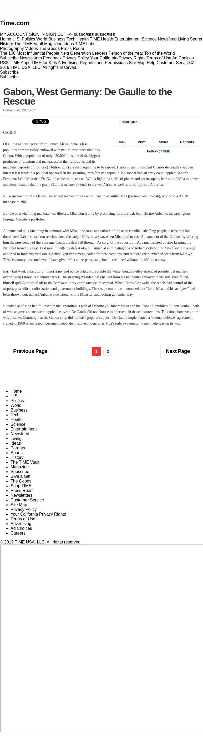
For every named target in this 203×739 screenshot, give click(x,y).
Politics (17, 406)
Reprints (184, 148)
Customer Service (173, 62)
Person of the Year (126, 53)
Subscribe (9, 58)
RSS (4, 62)
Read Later (131, 122)
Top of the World (159, 53)
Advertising (68, 62)
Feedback (52, 58)
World (16, 411)
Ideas (16, 449)
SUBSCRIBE (84, 35)
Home (16, 397)
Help (151, 62)
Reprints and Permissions (104, 62)
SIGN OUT (56, 34)
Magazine (20, 472)
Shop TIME (21, 491)
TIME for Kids (44, 62)
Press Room (22, 496)
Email (118, 148)
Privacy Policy (76, 58)
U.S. (15, 401)
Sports (17, 458)
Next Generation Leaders (83, 53)
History (17, 463)
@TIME (164, 157)
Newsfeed (20, 439)
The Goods (21, 487)
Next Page (178, 357)
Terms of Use (158, 58)
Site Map (137, 62)
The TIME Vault (25, 468)
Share (161, 148)
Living (16, 444)
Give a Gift (21, 482)
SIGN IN (37, 34)
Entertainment (24, 435)
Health (17, 425)
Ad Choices (185, 58)
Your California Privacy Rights (117, 58)
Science (18, 430)
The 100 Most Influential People (29, 53)
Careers (18, 539)
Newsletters (31, 58)
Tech (15, 420)
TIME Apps (20, 62)
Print (139, 148)
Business (19, 416)
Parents (18, 453)
